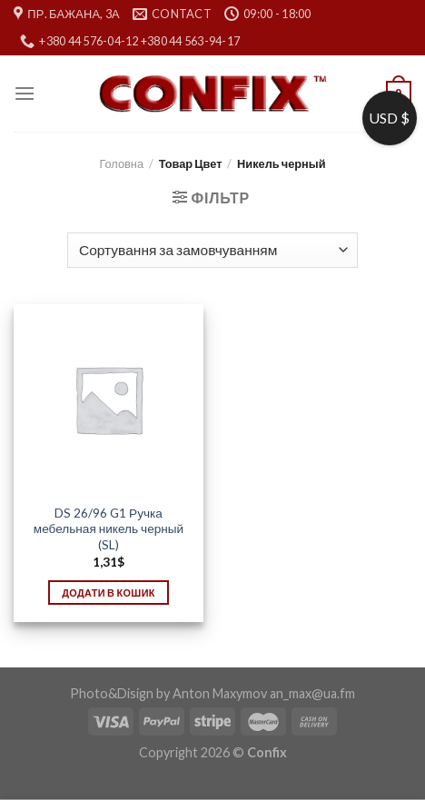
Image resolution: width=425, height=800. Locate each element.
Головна (121, 163)
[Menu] (24, 93)
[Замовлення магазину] (212, 250)
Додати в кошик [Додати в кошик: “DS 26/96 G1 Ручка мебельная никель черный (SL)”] (108, 592)
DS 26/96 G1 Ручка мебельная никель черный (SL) (108, 529)
